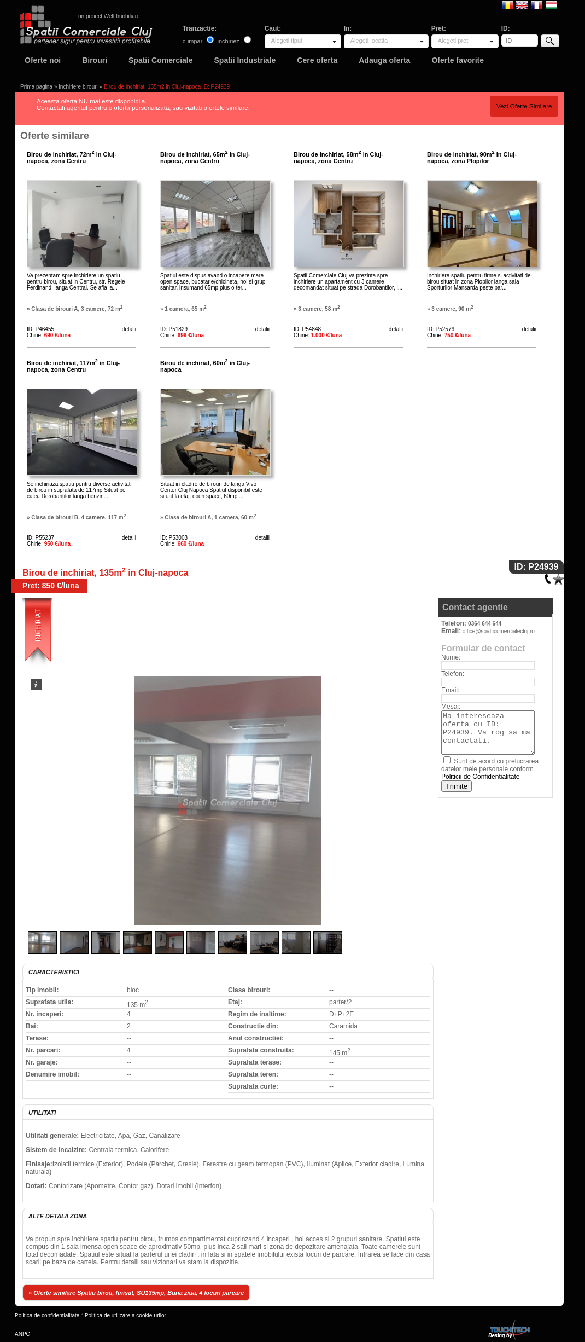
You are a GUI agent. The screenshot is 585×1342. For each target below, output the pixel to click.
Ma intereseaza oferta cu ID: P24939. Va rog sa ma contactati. (488, 732)
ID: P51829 (174, 329)
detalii (129, 329)
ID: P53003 (174, 538)
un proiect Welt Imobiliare (109, 16)
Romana (507, 4)
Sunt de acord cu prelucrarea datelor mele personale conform (490, 768)
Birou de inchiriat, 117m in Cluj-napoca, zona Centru (73, 366)
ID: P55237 (40, 538)
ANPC (22, 1334)
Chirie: (49, 335)
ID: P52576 (440, 329)
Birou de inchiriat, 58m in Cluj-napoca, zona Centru (338, 157)
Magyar (551, 4)
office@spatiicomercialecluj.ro (499, 631)
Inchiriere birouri (78, 87)
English (522, 4)
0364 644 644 (484, 624)
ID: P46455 (40, 329)
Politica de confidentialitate (47, 1315)
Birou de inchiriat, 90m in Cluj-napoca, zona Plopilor (472, 157)
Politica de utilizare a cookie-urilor (125, 1315)
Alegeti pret (453, 40)
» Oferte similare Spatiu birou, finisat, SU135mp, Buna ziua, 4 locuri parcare (136, 1292)
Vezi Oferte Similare (524, 106)
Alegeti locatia (369, 40)
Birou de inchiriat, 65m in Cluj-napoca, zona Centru (205, 157)
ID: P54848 (307, 329)
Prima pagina (36, 87)
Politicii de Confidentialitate (480, 776)
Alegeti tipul (286, 40)
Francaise (536, 4)
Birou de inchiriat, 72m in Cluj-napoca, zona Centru (71, 157)
